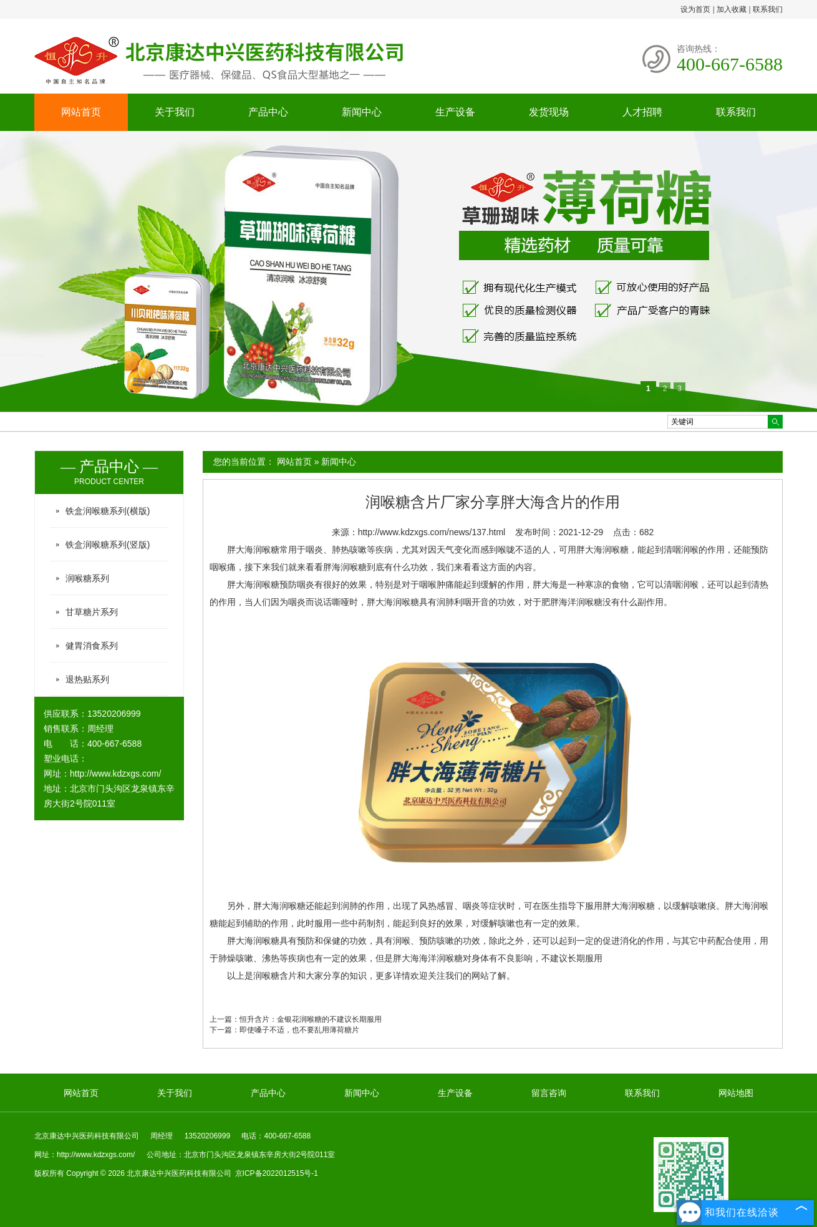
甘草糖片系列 (91, 612)
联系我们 (768, 9)
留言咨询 (548, 1093)
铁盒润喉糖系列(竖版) (107, 545)
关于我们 (175, 112)
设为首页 (695, 9)
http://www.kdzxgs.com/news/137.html (432, 532)
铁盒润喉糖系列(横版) (107, 511)
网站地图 (735, 1093)
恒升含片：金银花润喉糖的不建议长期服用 (310, 1019)
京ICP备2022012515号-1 (276, 1173)
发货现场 (549, 112)
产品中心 (268, 112)
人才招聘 (642, 112)
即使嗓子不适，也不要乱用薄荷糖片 (299, 1030)
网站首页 (81, 112)
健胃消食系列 (91, 646)
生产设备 (455, 112)
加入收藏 (732, 9)
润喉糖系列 (87, 578)
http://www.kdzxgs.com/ (115, 773)
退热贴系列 (87, 679)
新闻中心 (362, 112)
